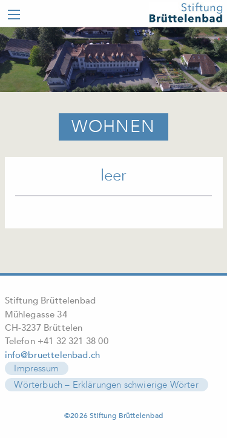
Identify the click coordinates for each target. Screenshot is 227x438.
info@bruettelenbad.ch (52, 355)
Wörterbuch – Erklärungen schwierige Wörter (106, 385)
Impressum (36, 368)
